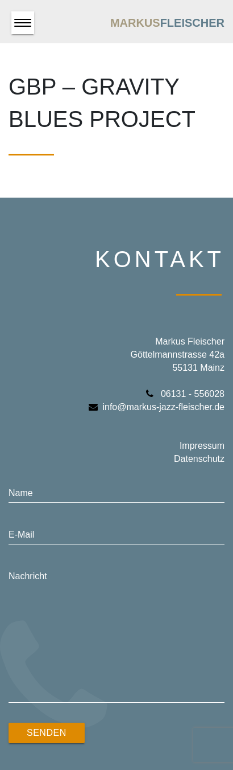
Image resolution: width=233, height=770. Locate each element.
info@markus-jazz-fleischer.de (156, 407)
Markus (167, 23)
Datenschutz (199, 459)
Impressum (202, 445)
